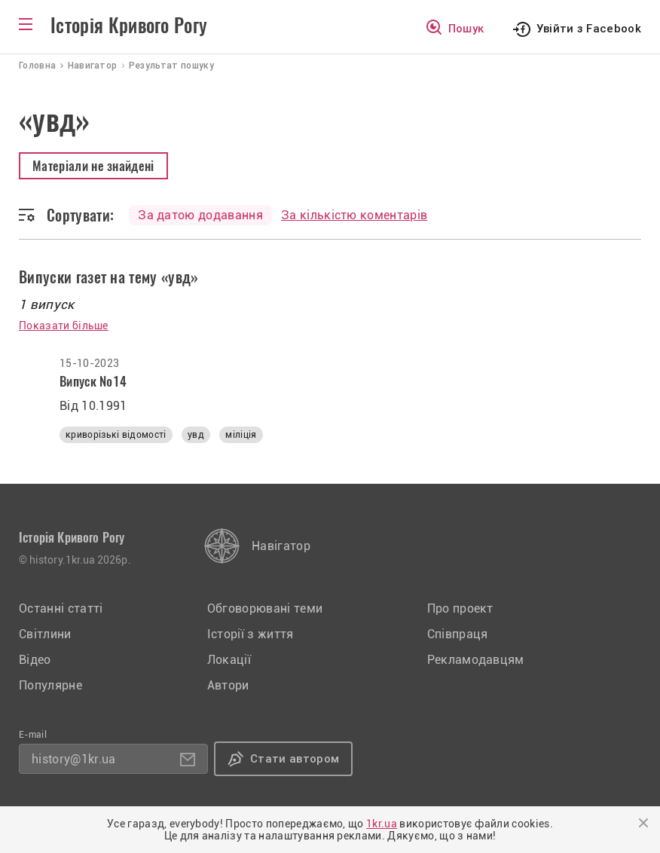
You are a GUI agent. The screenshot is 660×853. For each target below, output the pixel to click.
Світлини (45, 634)
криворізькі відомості (116, 435)
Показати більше (63, 325)
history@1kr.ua (73, 759)
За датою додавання (200, 215)
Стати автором (294, 759)
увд (196, 435)
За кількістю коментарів (354, 215)
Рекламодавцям (475, 660)
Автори (228, 685)
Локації (229, 660)
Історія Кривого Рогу (128, 25)
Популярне (50, 685)
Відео (35, 660)
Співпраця (457, 634)
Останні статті (60, 608)
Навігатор (281, 546)
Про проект (460, 608)
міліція (240, 435)
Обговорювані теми (264, 608)
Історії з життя (250, 634)
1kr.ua (381, 824)
